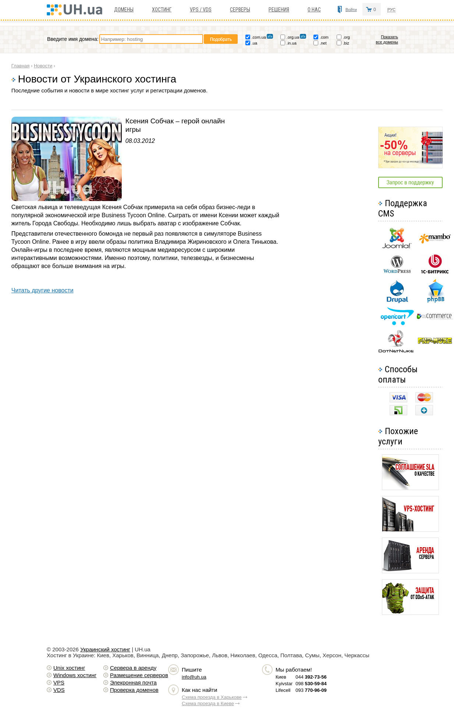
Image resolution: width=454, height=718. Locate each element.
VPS (58, 682)
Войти (351, 9)
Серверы (240, 10)
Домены (124, 10)
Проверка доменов (134, 690)
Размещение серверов (139, 675)
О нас (314, 10)
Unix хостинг (69, 668)
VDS (59, 690)
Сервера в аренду (133, 668)
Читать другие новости (42, 290)
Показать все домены (387, 39)
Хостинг (161, 10)
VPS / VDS (201, 10)
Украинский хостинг (105, 649)
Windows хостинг (74, 675)
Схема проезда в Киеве (208, 703)
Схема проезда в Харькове (212, 697)
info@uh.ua (194, 677)
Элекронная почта (133, 682)
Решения (279, 10)
